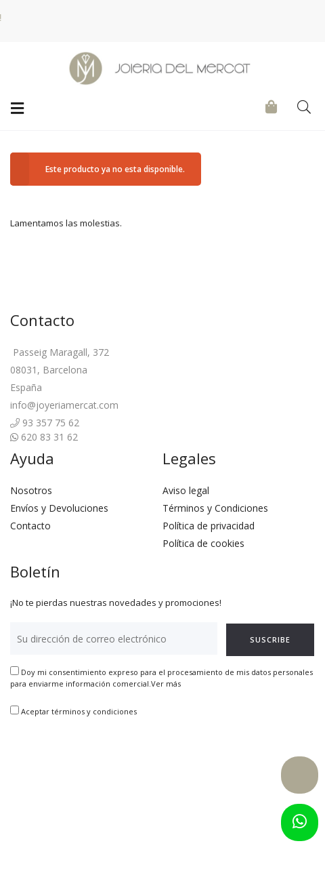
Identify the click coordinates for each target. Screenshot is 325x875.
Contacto (30, 525)
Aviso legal (185, 490)
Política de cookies (203, 543)
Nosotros (31, 490)
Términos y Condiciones (215, 508)
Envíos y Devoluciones (59, 508)
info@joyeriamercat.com (64, 405)
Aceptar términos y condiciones (79, 711)
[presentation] (113, 760)
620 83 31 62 (44, 436)
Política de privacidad (208, 525)
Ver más (166, 683)
